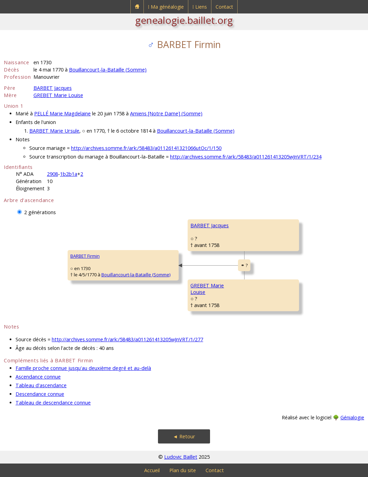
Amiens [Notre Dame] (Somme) (166, 113)
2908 (52, 174)
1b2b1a (68, 174)
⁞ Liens (199, 6)
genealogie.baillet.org (184, 20)
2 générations (40, 212)
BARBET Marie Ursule (54, 130)
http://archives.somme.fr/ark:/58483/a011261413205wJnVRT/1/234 (245, 156)
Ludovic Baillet (180, 457)
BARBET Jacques (52, 88)
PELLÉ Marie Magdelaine (62, 113)
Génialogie (352, 417)
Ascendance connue (38, 376)
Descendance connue (40, 394)
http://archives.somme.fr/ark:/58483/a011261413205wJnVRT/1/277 (127, 339)
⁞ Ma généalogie (166, 6)
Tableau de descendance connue (53, 402)
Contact (224, 6)
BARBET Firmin (85, 256)
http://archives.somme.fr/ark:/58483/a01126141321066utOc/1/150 (146, 148)
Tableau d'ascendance (41, 385)
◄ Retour (184, 436)
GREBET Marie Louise (58, 95)
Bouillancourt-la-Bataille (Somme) (108, 69)
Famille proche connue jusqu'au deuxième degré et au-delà (83, 368)
